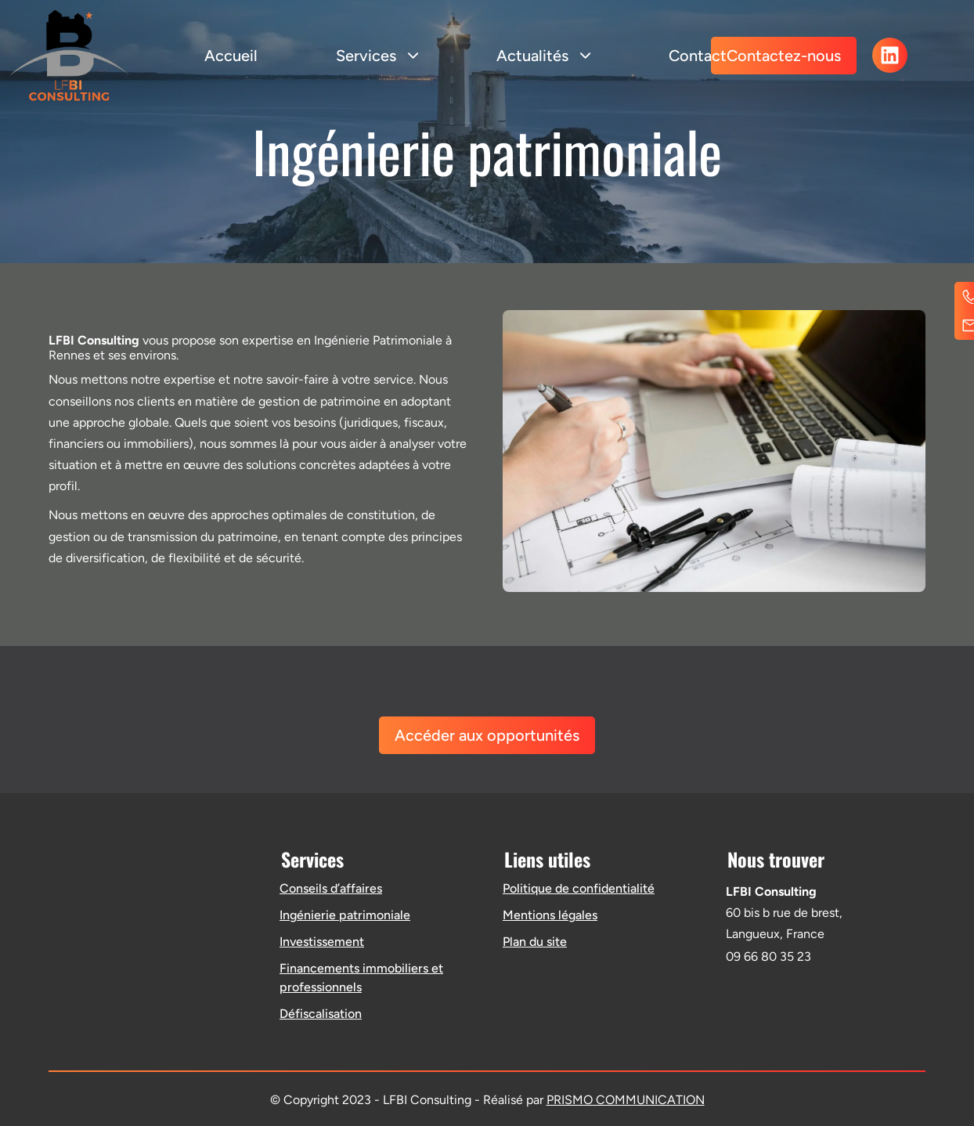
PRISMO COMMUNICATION (626, 1099)
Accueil (231, 55)
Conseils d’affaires (331, 888)
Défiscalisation (321, 1013)
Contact (698, 55)
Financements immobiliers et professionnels (361, 977)
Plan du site (535, 941)
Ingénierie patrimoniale (345, 915)
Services (377, 55)
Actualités (543, 55)
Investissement (322, 941)
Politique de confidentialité (579, 888)
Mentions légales (550, 915)
